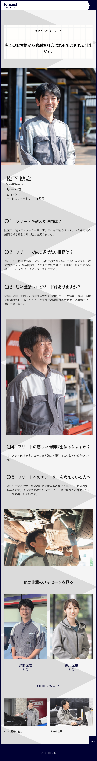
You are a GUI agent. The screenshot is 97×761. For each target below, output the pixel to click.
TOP (93, 742)
